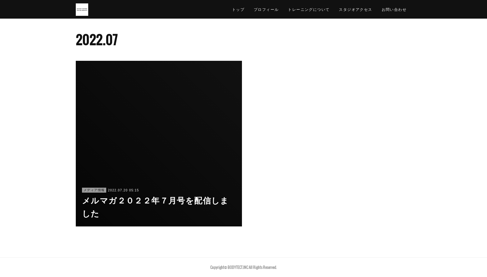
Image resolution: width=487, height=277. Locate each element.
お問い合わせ (394, 9)
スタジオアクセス (355, 9)
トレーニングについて (309, 9)
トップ (238, 9)
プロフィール (266, 9)
